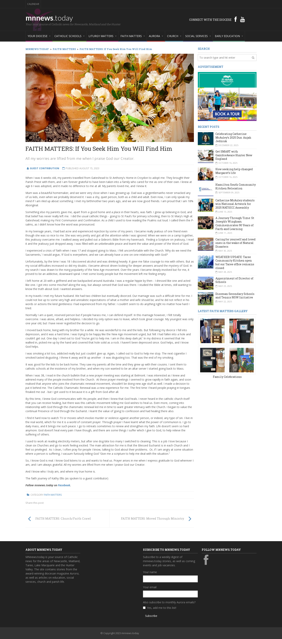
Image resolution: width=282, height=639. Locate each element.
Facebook (64, 485)
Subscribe (151, 616)
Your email (149, 587)
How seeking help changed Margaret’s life (234, 171)
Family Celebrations (227, 377)
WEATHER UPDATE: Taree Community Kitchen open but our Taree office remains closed (234, 262)
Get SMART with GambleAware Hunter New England (233, 155)
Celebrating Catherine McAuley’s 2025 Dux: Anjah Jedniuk (233, 137)
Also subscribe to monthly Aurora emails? (169, 602)
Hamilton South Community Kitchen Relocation (235, 186)
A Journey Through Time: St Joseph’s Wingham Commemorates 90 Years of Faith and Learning (234, 223)
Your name (150, 572)
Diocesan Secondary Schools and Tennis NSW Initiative (234, 295)
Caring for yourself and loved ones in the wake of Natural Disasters (235, 242)
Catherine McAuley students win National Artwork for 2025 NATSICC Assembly (235, 203)
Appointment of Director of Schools (234, 280)
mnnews (49, 17)
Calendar (33, 4)
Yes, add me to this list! (161, 608)
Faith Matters (53, 494)
